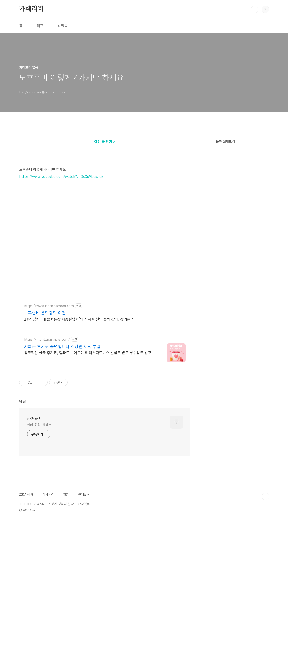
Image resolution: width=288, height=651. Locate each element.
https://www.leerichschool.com (49, 436)
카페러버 (31, 9)
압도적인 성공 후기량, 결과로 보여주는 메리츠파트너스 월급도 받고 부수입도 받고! (88, 482)
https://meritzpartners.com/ (47, 469)
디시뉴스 (48, 624)
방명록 (62, 25)
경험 (66, 624)
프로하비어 (26, 624)
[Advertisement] (104, 165)
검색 (254, 9)
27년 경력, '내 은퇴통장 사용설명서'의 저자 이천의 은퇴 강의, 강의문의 (79, 448)
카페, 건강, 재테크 (39, 554)
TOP (265, 626)
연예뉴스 (83, 624)
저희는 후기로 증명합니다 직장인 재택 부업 (62, 476)
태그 (40, 25)
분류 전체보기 (225, 280)
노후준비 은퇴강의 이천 (45, 442)
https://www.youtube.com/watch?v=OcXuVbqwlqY (61, 241)
